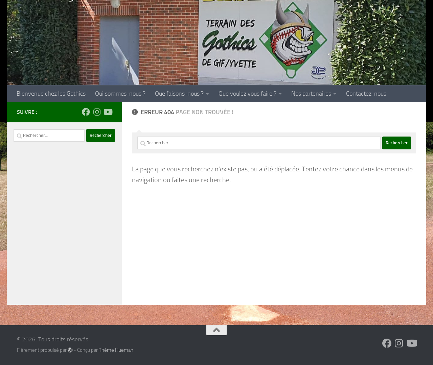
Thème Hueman (116, 350)
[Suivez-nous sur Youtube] (108, 112)
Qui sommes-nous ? (120, 93)
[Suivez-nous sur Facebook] (86, 112)
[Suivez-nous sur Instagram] (97, 112)
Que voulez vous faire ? (247, 93)
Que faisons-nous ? (179, 93)
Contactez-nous (366, 93)
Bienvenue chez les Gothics (51, 93)
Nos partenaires (311, 93)
